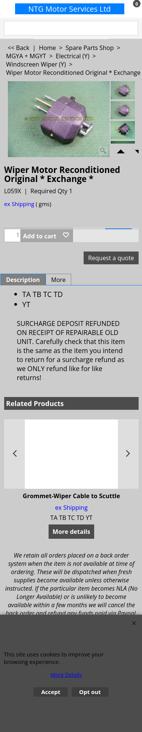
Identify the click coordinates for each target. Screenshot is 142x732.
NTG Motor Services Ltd (69, 9)
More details (71, 531)
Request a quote (111, 258)
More (58, 280)
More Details (66, 674)
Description (23, 280)
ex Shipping (19, 204)
